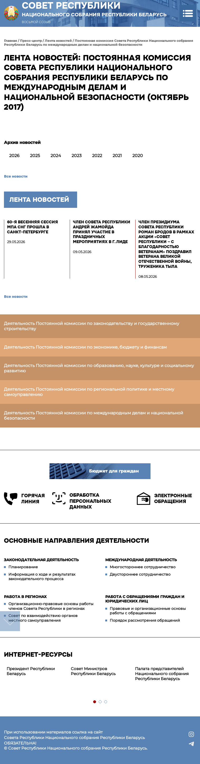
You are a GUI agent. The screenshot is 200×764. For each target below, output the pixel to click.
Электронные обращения (164, 498)
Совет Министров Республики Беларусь (93, 671)
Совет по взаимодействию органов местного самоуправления (43, 618)
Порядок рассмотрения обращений (145, 620)
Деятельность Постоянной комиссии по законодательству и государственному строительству (91, 326)
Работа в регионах (25, 596)
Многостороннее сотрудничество (143, 567)
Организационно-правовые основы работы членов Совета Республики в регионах (50, 606)
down (10, 621)
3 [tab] (105, 702)
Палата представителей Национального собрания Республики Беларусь (162, 673)
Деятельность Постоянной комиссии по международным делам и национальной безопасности (93, 415)
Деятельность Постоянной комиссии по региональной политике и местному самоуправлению (89, 392)
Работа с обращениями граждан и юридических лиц (144, 599)
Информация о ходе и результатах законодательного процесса (41, 576)
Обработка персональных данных (81, 501)
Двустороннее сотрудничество (140, 574)
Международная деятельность (141, 559)
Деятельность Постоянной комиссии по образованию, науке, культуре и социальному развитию (99, 368)
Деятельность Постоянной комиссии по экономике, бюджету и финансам (85, 347)
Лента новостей (58, 41)
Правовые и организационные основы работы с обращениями (148, 611)
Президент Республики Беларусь (31, 671)
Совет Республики (94, 9)
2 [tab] (100, 702)
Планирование (23, 567)
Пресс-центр (31, 41)
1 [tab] (94, 702)
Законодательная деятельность (41, 559)
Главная (10, 41)
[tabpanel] (36, 671)
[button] (187, 13)
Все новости (15, 176)
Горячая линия (24, 498)
